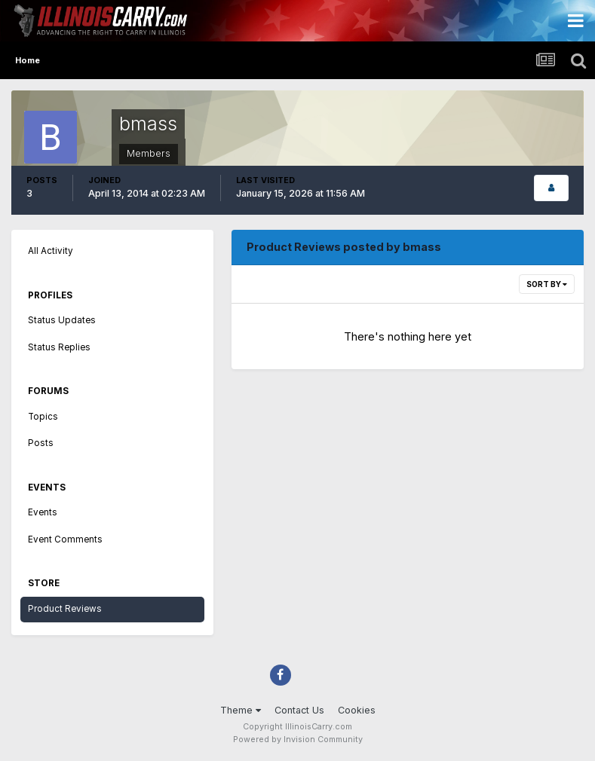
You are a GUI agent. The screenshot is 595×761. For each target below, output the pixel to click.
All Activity (50, 251)
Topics (43, 416)
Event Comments (65, 539)
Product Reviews (65, 609)
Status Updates (62, 320)
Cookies (357, 710)
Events (42, 512)
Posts (41, 443)
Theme (240, 710)
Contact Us (299, 710)
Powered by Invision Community (298, 739)
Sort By (546, 284)
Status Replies (59, 347)
